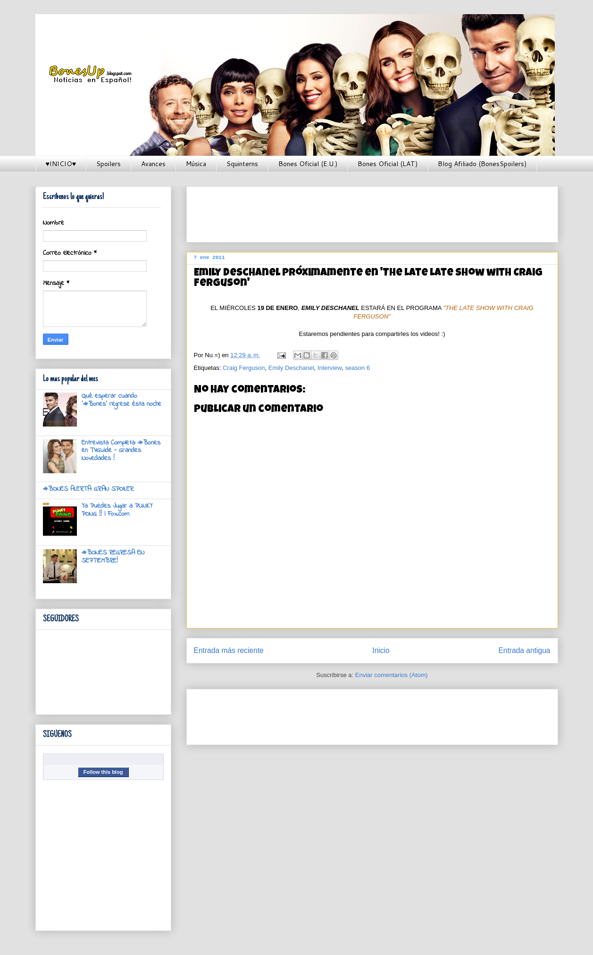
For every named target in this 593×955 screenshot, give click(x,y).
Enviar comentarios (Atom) (391, 675)
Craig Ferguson (244, 367)
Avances (153, 163)
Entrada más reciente (229, 650)
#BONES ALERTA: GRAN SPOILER (88, 489)
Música (196, 163)
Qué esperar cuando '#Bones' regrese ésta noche (121, 400)
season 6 (357, 367)
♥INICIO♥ (61, 163)
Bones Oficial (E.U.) (307, 163)
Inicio (380, 650)
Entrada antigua (524, 650)
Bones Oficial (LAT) (388, 163)
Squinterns (242, 163)
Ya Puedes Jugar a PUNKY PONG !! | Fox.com (117, 510)
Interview (329, 367)
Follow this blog (103, 772)
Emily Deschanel (291, 367)
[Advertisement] (365, 211)
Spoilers (108, 163)
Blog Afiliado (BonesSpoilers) (482, 163)
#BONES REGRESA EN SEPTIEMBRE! (113, 557)
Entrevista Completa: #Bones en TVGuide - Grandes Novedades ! (121, 451)
